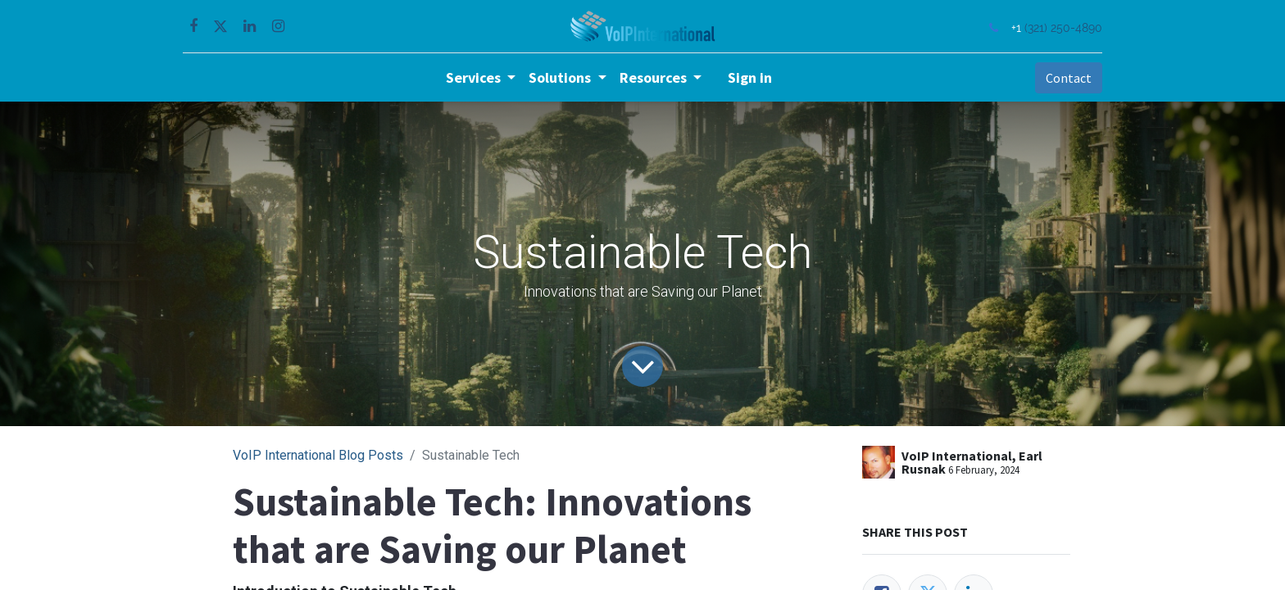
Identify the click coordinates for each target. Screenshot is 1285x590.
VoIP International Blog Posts (318, 455)
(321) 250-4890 (1058, 27)
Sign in (750, 77)
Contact (1064, 78)
